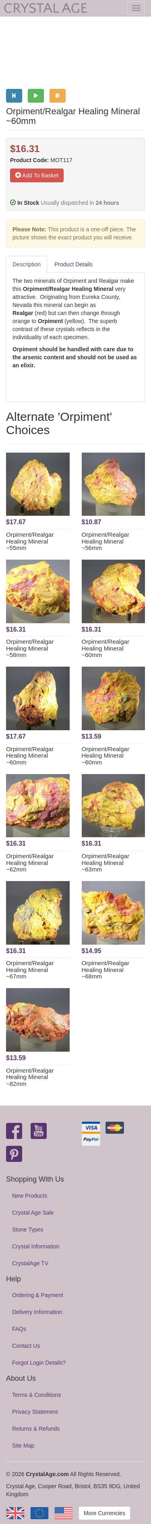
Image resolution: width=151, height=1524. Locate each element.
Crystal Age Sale (33, 1212)
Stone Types (27, 1229)
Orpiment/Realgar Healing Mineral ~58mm (30, 648)
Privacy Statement (35, 1412)
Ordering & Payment (37, 1295)
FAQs (19, 1329)
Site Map (23, 1445)
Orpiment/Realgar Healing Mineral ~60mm (105, 648)
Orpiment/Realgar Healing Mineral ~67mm (30, 970)
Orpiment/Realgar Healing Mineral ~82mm (30, 1077)
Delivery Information (37, 1312)
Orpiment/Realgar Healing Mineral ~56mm (105, 541)
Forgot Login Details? (39, 1362)
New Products (29, 1195)
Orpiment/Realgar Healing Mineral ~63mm (105, 863)
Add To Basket (36, 175)
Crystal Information (35, 1246)
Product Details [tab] (73, 264)
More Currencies (104, 1513)
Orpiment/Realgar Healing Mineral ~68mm (105, 970)
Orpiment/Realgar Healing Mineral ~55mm (30, 541)
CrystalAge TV (30, 1263)
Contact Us (26, 1346)
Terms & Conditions (36, 1395)
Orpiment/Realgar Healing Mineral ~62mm (30, 863)
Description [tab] (26, 264)
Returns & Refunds (36, 1428)
